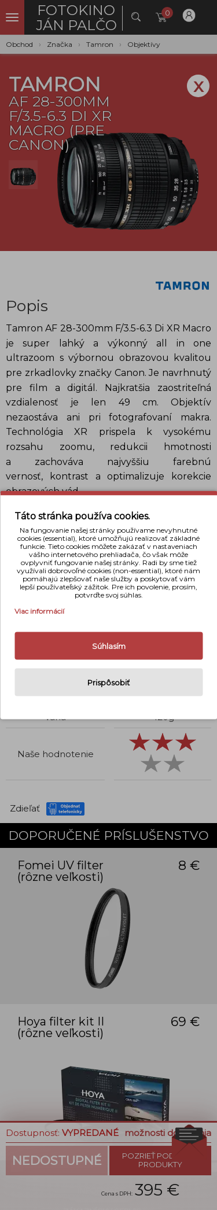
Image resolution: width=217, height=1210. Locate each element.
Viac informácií (39, 611)
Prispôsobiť (108, 682)
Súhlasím (109, 646)
